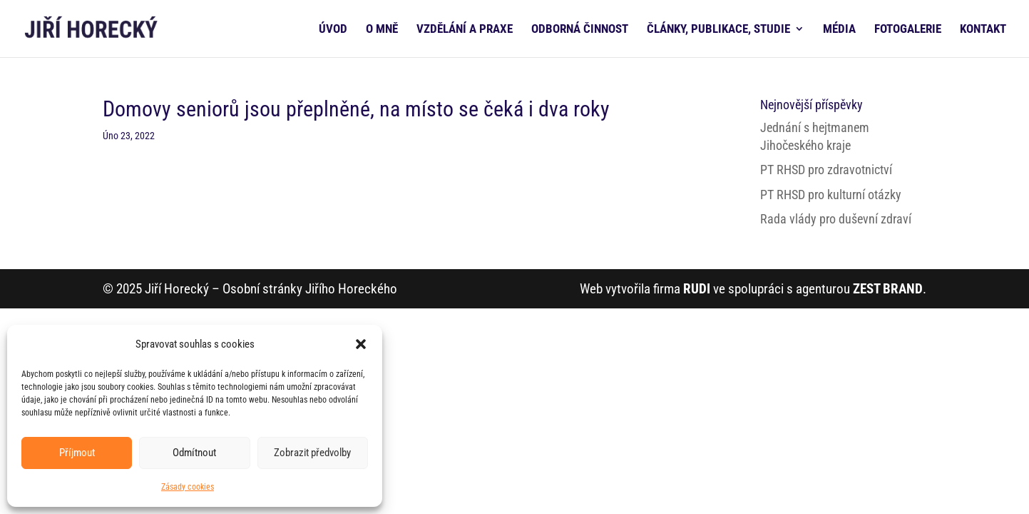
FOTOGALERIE (907, 30)
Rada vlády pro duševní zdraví (835, 218)
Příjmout (77, 452)
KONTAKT (983, 30)
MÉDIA (839, 30)
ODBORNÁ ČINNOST (579, 30)
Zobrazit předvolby (312, 452)
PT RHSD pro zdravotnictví (826, 169)
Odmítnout (194, 452)
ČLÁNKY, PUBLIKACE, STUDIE (718, 30)
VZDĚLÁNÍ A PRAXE (464, 30)
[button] (361, 344)
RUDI (696, 289)
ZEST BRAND (888, 289)
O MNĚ (382, 30)
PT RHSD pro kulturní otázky (830, 194)
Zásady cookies (187, 487)
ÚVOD (333, 30)
